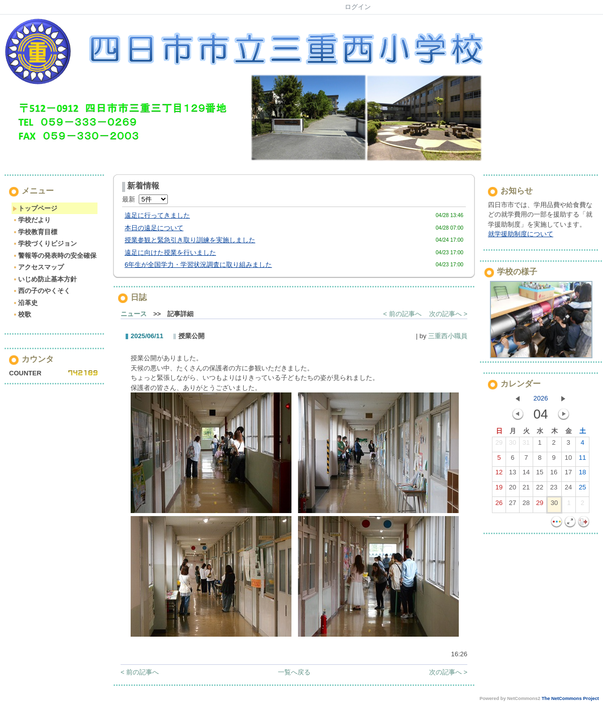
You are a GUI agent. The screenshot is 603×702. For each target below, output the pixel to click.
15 (539, 474)
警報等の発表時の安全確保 (54, 255)
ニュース (134, 314)
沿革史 (25, 303)
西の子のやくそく (41, 290)
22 (539, 489)
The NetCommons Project (570, 698)
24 (568, 489)
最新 (145, 199)
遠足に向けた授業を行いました (170, 252)
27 (512, 505)
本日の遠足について (154, 228)
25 (582, 489)
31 (526, 445)
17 (568, 474)
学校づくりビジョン (45, 243)
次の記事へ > (448, 314)
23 (553, 489)
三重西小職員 (447, 336)
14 (526, 474)
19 (498, 489)
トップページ (35, 208)
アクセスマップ (38, 267)
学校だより (32, 220)
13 (512, 474)
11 (582, 460)
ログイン (358, 7)
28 (526, 505)
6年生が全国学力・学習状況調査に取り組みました (198, 264)
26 (498, 505)
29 (498, 445)
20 (512, 489)
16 (553, 474)
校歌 (22, 314)
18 (582, 474)
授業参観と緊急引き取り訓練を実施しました (190, 240)
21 (526, 489)
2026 (541, 398)
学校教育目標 (35, 232)
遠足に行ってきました (157, 215)
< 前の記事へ (402, 314)
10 (568, 460)
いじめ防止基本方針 (45, 279)
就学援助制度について (520, 234)
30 (512, 445)
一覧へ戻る (294, 672)
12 (498, 474)
